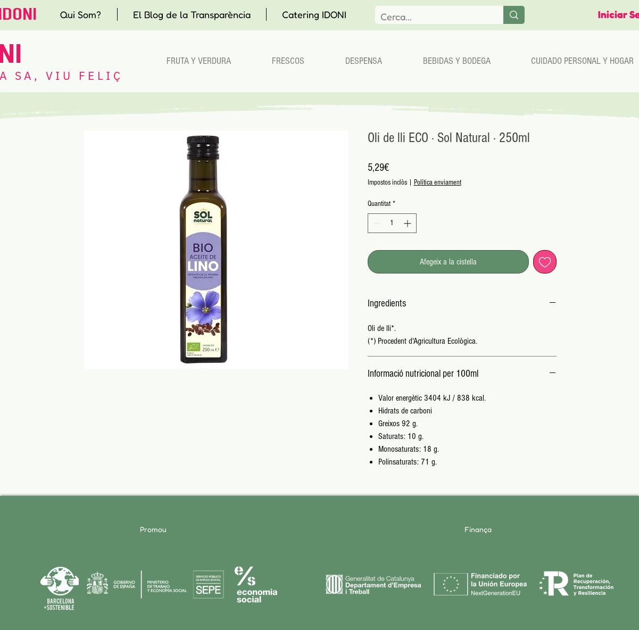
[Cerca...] (431, 17)
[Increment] (408, 223)
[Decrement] (376, 223)
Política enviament (437, 182)
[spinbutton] (392, 223)
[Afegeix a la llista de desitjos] (545, 261)
